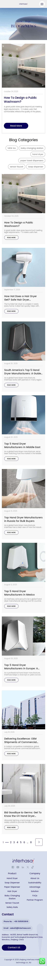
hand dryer (37, 154)
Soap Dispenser (12, 882)
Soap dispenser (35, 166)
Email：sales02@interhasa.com (17, 928)
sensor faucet (16, 166)
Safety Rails (12, 907)
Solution (35, 891)
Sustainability (34, 882)
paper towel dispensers (31, 160)
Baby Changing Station (12, 897)
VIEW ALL (12, 148)
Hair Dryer (12, 891)
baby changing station (32, 148)
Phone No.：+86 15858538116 (16, 921)
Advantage (34, 887)
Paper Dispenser (12, 887)
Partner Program (35, 900)
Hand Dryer (12, 878)
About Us (34, 878)
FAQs (34, 895)
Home (19, 21)
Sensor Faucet (12, 903)
